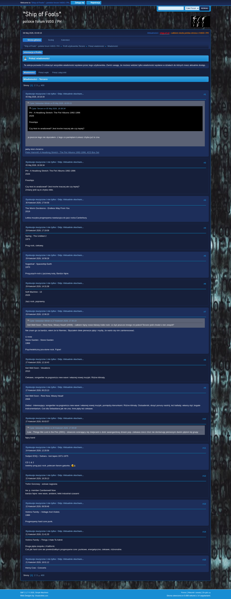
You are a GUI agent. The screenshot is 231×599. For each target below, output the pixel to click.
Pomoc (184, 592)
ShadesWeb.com (41, 596)
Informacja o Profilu (33, 52)
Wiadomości (29, 72)
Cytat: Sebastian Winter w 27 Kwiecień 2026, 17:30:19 (53, 321)
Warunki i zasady (194, 592)
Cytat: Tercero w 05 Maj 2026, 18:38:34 (49, 108)
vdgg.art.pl (164, 33)
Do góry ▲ (207, 592)
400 (42, 85)
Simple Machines (41, 592)
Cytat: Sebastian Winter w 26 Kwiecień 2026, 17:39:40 (53, 428)
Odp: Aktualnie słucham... (71, 94)
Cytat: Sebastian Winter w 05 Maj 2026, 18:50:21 (51, 103)
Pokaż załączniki (59, 72)
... (39, 85)
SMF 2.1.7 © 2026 (27, 592)
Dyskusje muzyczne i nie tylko (41, 94)
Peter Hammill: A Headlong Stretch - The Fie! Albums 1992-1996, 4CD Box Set (62, 152)
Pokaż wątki (44, 72)
